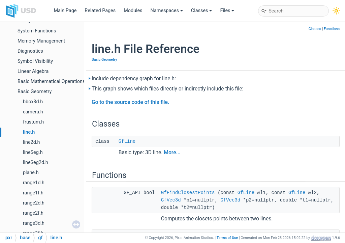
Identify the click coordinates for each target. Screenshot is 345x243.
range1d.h (33, 183)
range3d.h (33, 223)
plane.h (31, 173)
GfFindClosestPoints (188, 192)
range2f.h (33, 213)
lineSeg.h (33, 152)
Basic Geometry (35, 91)
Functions (332, 29)
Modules (133, 11)
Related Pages (100, 11)
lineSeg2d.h (35, 162)
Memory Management (41, 41)
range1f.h (33, 193)
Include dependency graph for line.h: (134, 79)
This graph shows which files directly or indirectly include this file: (167, 89)
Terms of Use (227, 238)
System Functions (37, 31)
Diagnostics (30, 51)
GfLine (127, 141)
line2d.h (31, 142)
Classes (201, 11)
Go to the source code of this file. (130, 102)
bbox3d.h (33, 102)
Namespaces (167, 11)
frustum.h (33, 122)
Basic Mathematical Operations (51, 81)
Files (227, 11)
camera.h (33, 112)
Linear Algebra (33, 71)
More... (172, 153)
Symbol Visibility (35, 61)
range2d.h (33, 203)
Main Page (65, 11)
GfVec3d (171, 200)
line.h (29, 132)
